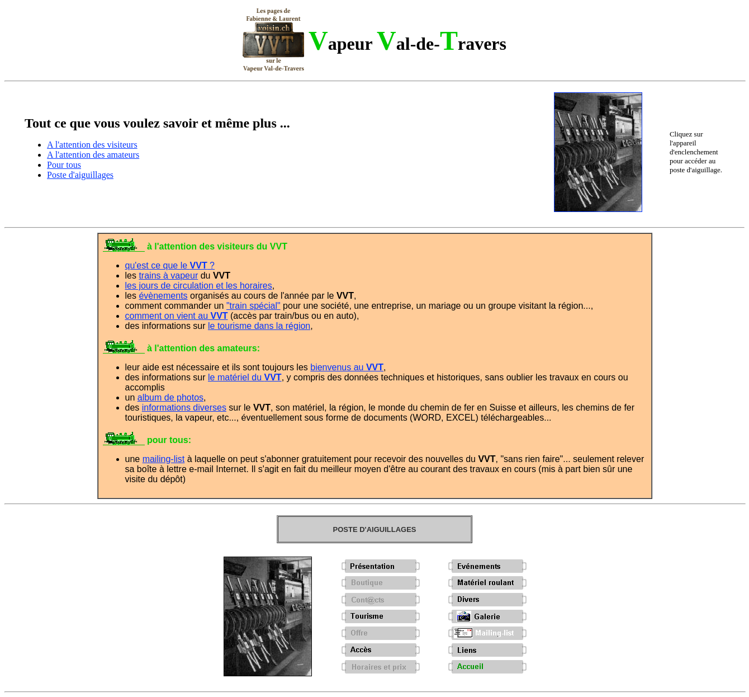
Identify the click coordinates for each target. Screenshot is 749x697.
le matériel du (245, 377)
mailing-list (164, 459)
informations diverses (184, 407)
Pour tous (64, 164)
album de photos (170, 397)
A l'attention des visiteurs (92, 144)
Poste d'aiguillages (80, 175)
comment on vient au (176, 316)
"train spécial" (253, 305)
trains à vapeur (168, 275)
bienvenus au (346, 367)
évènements (163, 295)
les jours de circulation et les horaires (198, 285)
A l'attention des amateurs (93, 154)
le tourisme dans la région (259, 326)
